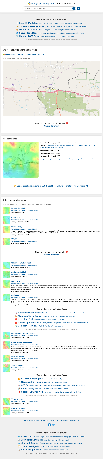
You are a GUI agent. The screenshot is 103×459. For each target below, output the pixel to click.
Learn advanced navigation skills (58, 446)
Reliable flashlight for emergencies (51, 326)
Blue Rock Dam (17, 356)
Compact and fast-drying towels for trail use (60, 30)
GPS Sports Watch (30, 439)
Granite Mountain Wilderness (24, 333)
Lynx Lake (15, 281)
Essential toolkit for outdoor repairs (55, 389)
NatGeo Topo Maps (28, 33)
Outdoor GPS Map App (32, 392)
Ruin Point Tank (18, 408)
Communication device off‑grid (53, 379)
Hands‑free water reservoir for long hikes (49, 319)
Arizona (23, 210)
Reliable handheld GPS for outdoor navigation (58, 36)
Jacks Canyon (17, 365)
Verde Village (17, 399)
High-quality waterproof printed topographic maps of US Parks (61, 33)
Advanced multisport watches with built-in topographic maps (61, 23)
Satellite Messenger (31, 378)
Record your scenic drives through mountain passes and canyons (62, 385)
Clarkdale (15, 217)
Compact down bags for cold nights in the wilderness (65, 443)
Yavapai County (33, 210)
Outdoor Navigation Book (33, 446)
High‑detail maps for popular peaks (54, 382)
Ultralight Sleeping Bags (33, 443)
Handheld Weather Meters (31, 312)
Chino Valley (16, 227)
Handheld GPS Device (30, 36)
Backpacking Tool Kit (31, 388)
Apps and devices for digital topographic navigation (63, 392)
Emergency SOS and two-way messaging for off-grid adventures (64, 26)
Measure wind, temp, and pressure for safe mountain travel (66, 313)
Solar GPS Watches (28, 23)
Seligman (15, 295)
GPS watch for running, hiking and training (55, 440)
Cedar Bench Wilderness (21, 342)
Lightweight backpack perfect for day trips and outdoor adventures (64, 323)
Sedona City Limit (19, 272)
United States (15, 210)
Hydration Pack (25, 319)
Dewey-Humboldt (19, 208)
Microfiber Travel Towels (31, 29)
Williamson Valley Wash (21, 263)
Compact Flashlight (28, 325)
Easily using (53, 186)
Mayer (14, 239)
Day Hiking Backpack (28, 322)
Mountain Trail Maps (31, 382)
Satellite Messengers (29, 26)
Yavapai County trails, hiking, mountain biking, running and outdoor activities (67, 159)
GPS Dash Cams (29, 385)
